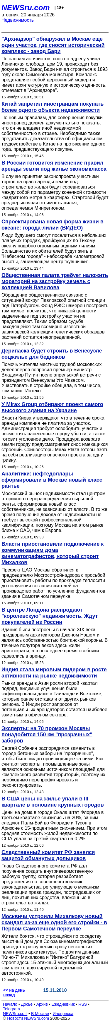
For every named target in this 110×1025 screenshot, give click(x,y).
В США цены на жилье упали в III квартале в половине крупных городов (52, 802)
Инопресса (63, 1013)
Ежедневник (63, 1004)
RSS (82, 1004)
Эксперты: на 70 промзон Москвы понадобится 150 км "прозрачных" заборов (46, 734)
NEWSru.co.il (15, 1013)
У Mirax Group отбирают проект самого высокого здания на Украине (52, 407)
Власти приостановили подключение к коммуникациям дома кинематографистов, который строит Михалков (52, 553)
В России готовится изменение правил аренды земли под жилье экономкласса (53, 166)
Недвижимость (17, 20)
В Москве (40, 1013)
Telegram (11, 1009)
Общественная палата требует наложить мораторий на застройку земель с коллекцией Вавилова (54, 281)
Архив (42, 1004)
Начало (10, 1004)
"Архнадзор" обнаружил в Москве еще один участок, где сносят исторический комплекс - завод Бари (53, 45)
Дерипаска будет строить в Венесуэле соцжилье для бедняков (51, 354)
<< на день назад (14, 992)
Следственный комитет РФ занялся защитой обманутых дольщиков (48, 855)
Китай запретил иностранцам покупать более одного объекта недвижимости (52, 107)
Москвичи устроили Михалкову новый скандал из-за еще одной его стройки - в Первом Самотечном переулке (54, 922)
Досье (27, 1004)
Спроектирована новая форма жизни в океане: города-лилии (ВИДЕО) (52, 225)
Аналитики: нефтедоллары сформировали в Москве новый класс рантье (51, 480)
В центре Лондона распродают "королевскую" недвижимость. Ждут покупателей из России (49, 616)
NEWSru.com (25, 7)
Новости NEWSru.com (28, 1018)
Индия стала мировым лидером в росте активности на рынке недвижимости (54, 673)
